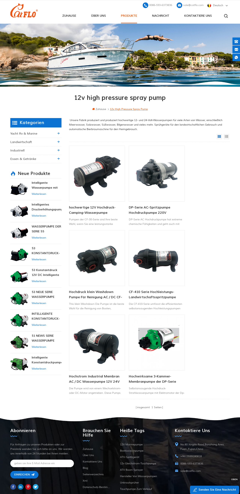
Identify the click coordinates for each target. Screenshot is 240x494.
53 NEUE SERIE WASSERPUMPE (43, 294)
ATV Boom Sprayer (131, 434)
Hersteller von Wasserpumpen (138, 441)
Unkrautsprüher (129, 447)
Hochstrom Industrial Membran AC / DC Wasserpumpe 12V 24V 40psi (146, 282)
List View (226, 136)
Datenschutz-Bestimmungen (97, 452)
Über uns (98, 15)
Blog (85, 433)
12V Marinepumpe (131, 409)
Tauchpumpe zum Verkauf (136, 454)
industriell (17, 150)
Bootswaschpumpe (131, 415)
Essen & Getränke (23, 158)
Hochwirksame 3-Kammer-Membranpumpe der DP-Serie (200, 282)
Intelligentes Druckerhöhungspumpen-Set (46, 207)
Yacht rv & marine (23, 133)
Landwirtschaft (21, 142)
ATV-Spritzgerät (129, 422)
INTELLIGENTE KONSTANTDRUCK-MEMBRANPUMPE (46, 316)
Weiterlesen (39, 193)
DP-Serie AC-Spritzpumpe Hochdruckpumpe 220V (143, 204)
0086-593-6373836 (160, 4)
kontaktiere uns (198, 15)
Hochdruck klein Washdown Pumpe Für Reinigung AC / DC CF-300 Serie (200, 204)
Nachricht (160, 15)
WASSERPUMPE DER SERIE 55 (46, 228)
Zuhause (69, 15)
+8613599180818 (191, 421)
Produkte (129, 15)
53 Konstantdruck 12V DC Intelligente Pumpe (45, 272)
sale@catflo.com (193, 4)
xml (85, 445)
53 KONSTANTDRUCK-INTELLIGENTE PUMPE (46, 250)
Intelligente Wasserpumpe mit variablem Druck (45, 185)
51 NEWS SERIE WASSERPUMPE (43, 338)
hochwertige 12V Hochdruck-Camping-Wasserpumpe (92, 204)
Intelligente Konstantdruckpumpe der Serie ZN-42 (46, 359)
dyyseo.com (192, 481)
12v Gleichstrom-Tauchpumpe (138, 428)
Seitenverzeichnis (93, 439)
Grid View (219, 136)
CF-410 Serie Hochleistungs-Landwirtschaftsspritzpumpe (92, 282)
